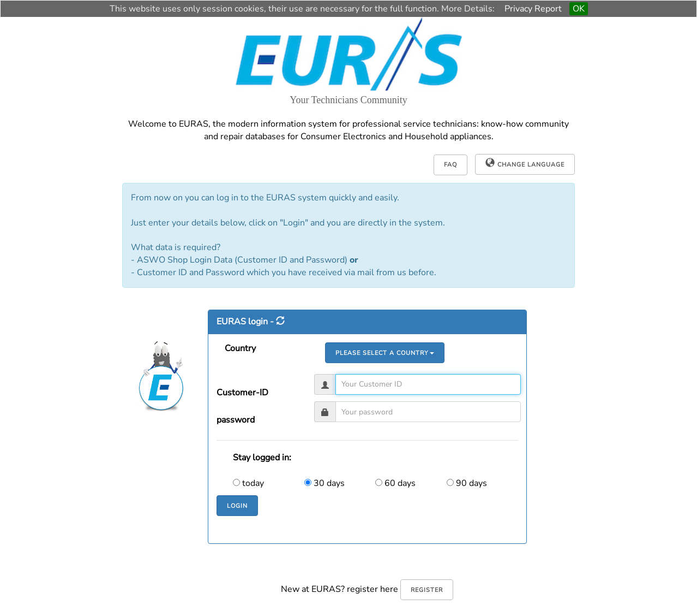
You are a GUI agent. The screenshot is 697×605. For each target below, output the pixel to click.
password (236, 420)
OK (579, 9)
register (427, 590)
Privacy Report (533, 9)
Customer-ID (242, 393)
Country (240, 348)
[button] (525, 164)
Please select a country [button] (384, 353)
